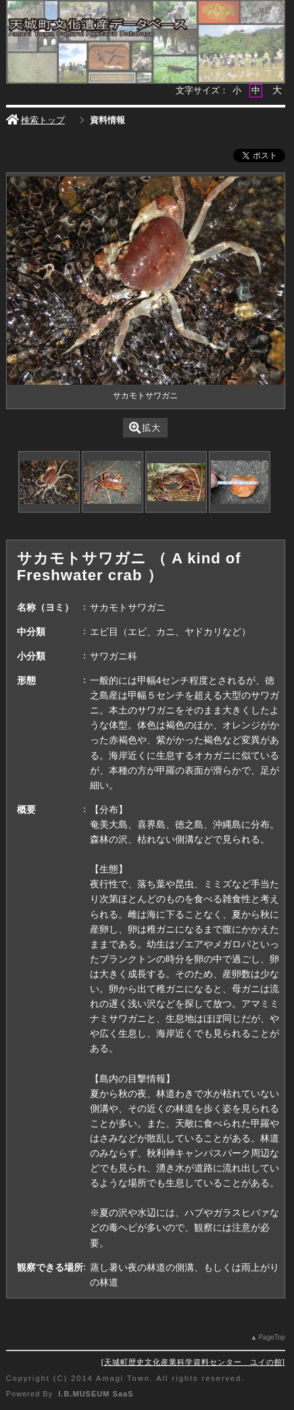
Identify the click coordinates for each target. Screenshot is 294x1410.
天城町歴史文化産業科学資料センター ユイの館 (193, 1362)
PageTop (271, 1337)
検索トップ (35, 120)
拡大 (145, 427)
